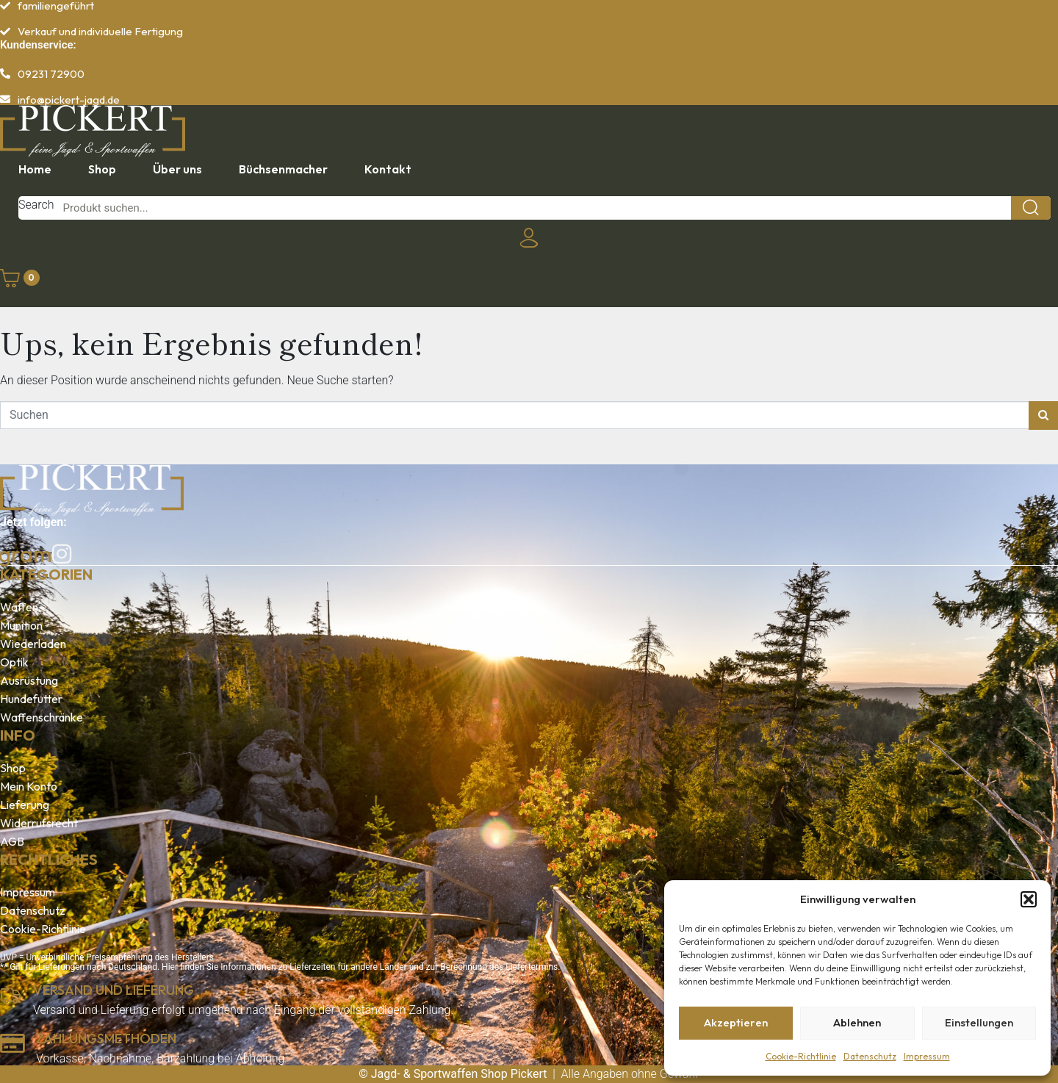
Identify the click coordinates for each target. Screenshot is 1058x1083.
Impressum (927, 1056)
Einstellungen (979, 1022)
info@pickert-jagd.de (69, 100)
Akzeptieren (736, 1022)
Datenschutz (869, 1056)
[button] (1028, 899)
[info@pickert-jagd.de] (5, 99)
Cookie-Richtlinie (801, 1056)
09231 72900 (51, 74)
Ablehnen (857, 1022)
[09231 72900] (5, 73)
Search (36, 205)
